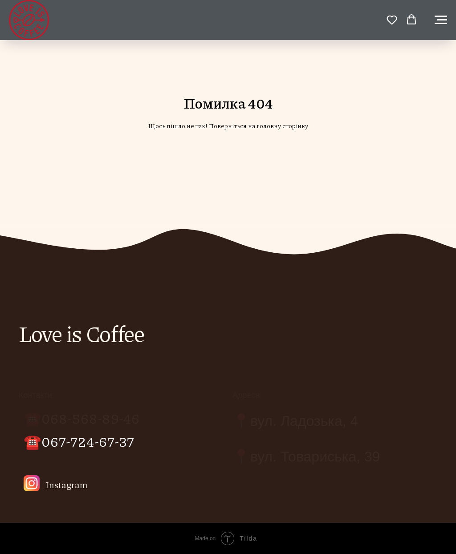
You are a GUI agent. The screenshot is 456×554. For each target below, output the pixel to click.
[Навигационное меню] (441, 20)
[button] (392, 19)
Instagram (66, 484)
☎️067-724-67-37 (79, 441)
